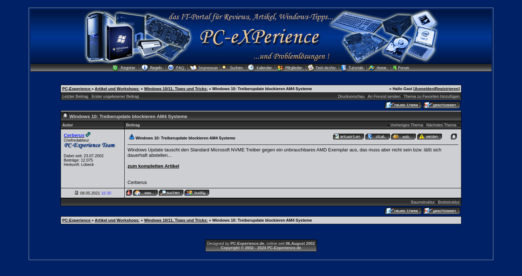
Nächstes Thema (441, 125)
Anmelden (424, 89)
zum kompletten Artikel (153, 166)
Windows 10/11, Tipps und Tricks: (176, 89)
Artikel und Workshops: (117, 89)
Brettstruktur (449, 202)
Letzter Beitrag (75, 96)
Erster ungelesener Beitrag (115, 96)
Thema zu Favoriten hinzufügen (431, 96)
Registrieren (446, 89)
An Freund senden (384, 96)
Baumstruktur (423, 202)
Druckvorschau (351, 96)
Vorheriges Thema (406, 125)
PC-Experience (77, 89)
